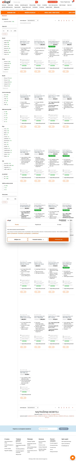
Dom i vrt (69, 5)
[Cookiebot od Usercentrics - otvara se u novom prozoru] (60, 220)
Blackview (6, 52)
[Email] (48, 429)
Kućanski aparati (24, 5)
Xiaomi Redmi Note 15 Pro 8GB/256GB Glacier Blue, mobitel (53, 151)
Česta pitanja (19, 443)
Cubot (5, 54)
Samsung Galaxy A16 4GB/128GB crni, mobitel (39, 96)
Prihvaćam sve (58, 239)
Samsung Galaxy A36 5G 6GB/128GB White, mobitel (25, 206)
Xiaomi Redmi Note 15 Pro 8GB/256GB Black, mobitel (53, 42)
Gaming (16, 5)
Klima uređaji (33, 5)
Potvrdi (4, 202)
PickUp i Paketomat (43, 447)
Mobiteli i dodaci (19, 9)
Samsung (6, 40)
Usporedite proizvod (25, 68)
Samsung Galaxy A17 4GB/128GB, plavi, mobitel (68, 317)
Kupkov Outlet (49, 7)
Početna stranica (5, 9)
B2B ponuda (56, 7)
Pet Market (35, 7)
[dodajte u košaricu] (23, 71)
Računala (4, 5)
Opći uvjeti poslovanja (66, 441)
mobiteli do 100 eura (32, 416)
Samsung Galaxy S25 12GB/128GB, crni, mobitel (39, 151)
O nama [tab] (59, 224)
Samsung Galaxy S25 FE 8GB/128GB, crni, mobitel (53, 263)
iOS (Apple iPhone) (55, 414)
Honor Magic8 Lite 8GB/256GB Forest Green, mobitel (67, 263)
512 (5, 96)
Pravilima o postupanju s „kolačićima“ (28, 233)
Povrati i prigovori (54, 443)
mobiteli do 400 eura (63, 416)
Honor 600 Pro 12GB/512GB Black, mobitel (67, 96)
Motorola (6, 48)
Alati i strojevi (62, 5)
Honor (5, 46)
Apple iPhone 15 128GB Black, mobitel (53, 96)
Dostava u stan (42, 445)
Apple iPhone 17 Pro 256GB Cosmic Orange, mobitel (25, 317)
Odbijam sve (17, 239)
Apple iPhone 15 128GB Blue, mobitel (53, 317)
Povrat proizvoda (53, 445)
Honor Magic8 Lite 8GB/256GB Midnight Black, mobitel (68, 151)
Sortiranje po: (23, 20)
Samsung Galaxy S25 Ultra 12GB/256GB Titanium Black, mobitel (39, 317)
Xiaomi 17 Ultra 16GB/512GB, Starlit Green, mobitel (39, 263)
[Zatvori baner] (68, 220)
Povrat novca (53, 447)
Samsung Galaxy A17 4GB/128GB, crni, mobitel (25, 151)
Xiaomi (5, 44)
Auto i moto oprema (53, 5)
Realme (5, 50)
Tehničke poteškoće (20, 448)
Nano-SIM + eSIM (7, 165)
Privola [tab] (17, 224)
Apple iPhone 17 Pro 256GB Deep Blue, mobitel (53, 206)
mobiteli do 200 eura (43, 416)
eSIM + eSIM (6, 169)
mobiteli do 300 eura (53, 416)
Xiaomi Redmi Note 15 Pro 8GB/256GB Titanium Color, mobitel (39, 206)
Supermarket (17, 7)
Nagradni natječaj (8, 450)
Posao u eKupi (8, 448)
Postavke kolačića (38, 239)
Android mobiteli (47, 414)
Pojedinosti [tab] (38, 224)
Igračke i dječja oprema (7, 7)
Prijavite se (64, 428)
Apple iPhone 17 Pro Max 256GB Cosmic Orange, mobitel (25, 42)
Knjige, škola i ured (26, 7)
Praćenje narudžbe (52, 2)
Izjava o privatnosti (66, 443)
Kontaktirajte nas (65, 445)
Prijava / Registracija (64, 2)
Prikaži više (5, 71)
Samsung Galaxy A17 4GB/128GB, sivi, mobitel (25, 372)
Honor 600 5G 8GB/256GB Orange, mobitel (67, 42)
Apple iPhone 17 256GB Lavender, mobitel (25, 263)
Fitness (38, 5)
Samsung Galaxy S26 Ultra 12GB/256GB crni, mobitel (39, 42)
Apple (5, 42)
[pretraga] (36, 2)
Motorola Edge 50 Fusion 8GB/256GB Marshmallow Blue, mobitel (67, 206)
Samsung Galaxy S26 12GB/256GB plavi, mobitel (25, 96)
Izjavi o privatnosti (12, 233)
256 (5, 94)
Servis (51, 449)
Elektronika (10, 5)
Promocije (41, 7)
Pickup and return (54, 451)
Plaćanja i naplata (31, 441)
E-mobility (44, 5)
